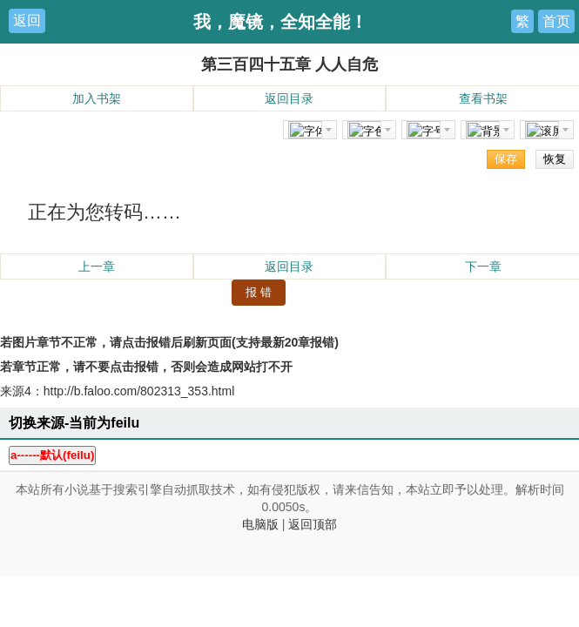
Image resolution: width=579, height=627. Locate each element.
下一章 (483, 266)
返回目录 (289, 98)
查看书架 (483, 98)
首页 (556, 21)
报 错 (259, 292)
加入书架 (96, 98)
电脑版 (260, 524)
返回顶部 (312, 524)
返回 (27, 20)
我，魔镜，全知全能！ (280, 21)
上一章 (96, 266)
